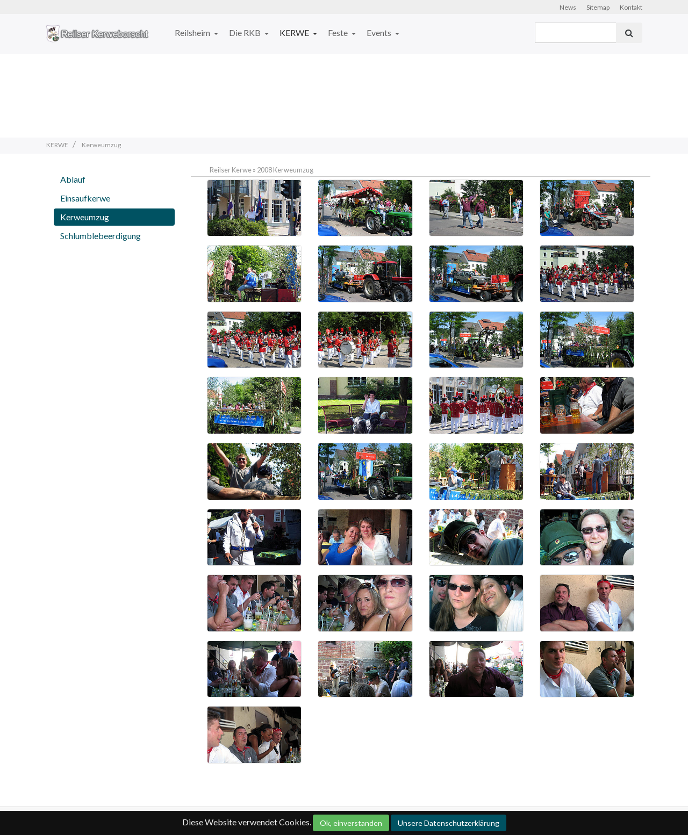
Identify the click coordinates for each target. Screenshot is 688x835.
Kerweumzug (84, 217)
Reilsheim (193, 32)
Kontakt (631, 7)
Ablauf (72, 179)
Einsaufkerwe (85, 198)
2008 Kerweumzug (285, 169)
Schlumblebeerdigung (100, 236)
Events (380, 32)
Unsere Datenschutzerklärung (448, 822)
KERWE (295, 32)
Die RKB (245, 32)
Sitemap (598, 7)
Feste (338, 32)
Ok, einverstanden (351, 822)
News (568, 7)
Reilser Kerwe (231, 169)
